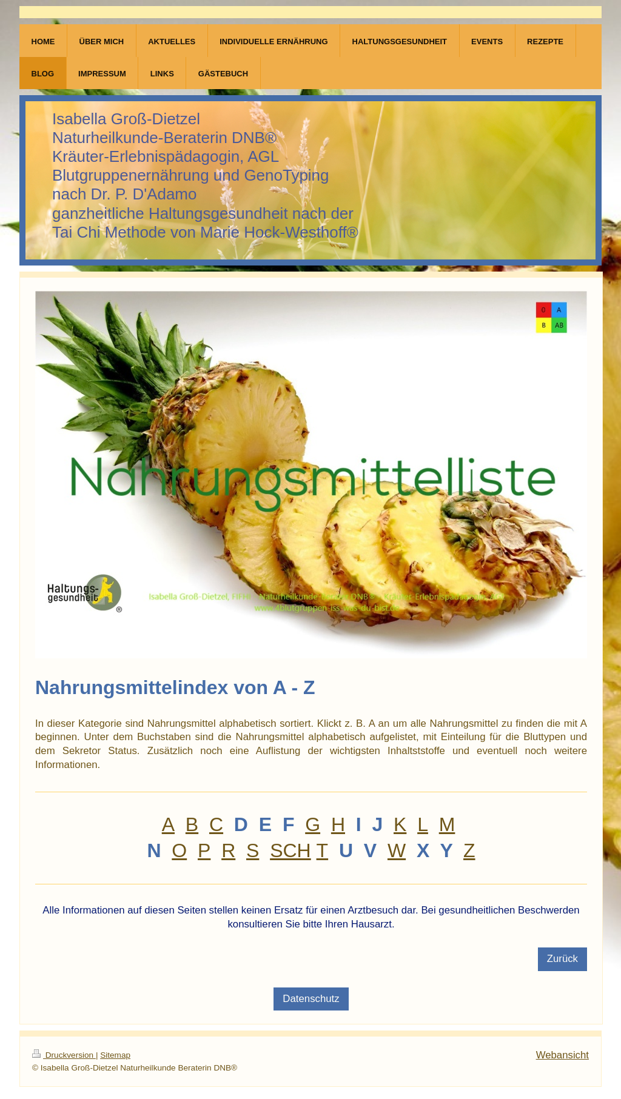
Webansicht (562, 1055)
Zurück (562, 958)
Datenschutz (311, 998)
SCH (290, 850)
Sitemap (115, 1055)
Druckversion (64, 1055)
